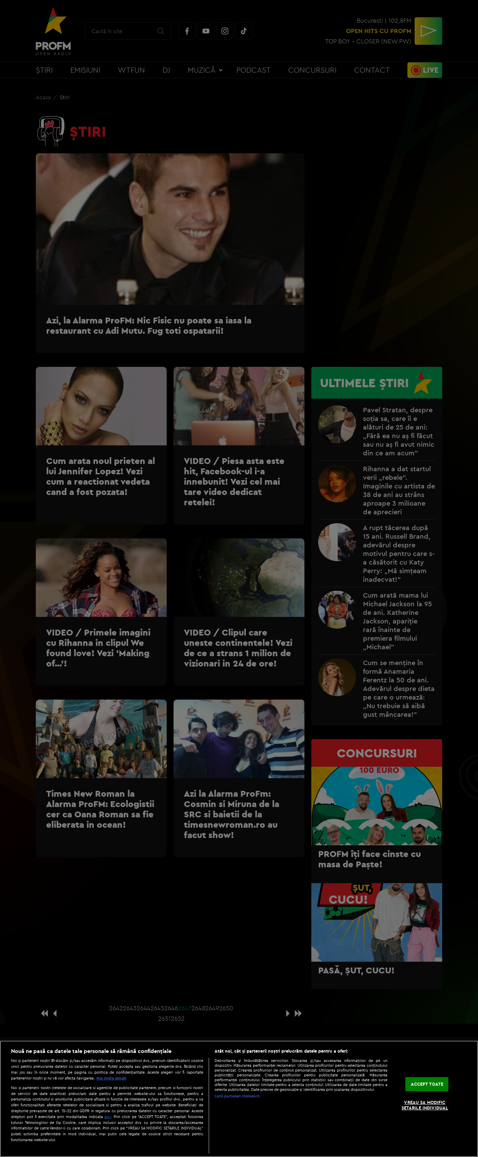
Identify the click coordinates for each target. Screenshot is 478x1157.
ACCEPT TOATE (427, 1084)
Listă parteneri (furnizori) (237, 1096)
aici (107, 1116)
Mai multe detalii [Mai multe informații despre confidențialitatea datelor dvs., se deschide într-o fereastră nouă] (111, 1078)
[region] (239, 1099)
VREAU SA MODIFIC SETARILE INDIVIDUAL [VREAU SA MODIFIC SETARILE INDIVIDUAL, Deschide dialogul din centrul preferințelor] (425, 1105)
